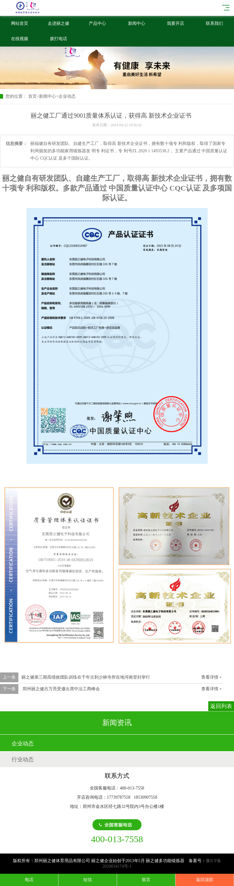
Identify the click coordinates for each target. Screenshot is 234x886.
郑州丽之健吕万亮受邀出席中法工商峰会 (60, 689)
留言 (146, 879)
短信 (87, 879)
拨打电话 (58, 38)
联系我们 (214, 23)
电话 (29, 879)
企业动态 (67, 96)
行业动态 (23, 759)
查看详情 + (211, 677)
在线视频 (19, 38)
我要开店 (175, 23)
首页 (32, 96)
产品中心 (97, 23)
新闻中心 (136, 23)
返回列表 (221, 706)
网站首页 (19, 23)
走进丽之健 (58, 23)
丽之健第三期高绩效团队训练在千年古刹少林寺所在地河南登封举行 (85, 677)
